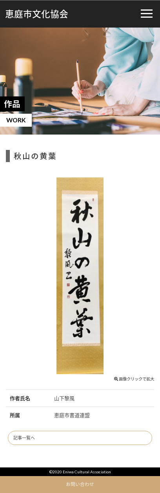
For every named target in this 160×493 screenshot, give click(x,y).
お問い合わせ (80, 484)
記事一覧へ (24, 437)
